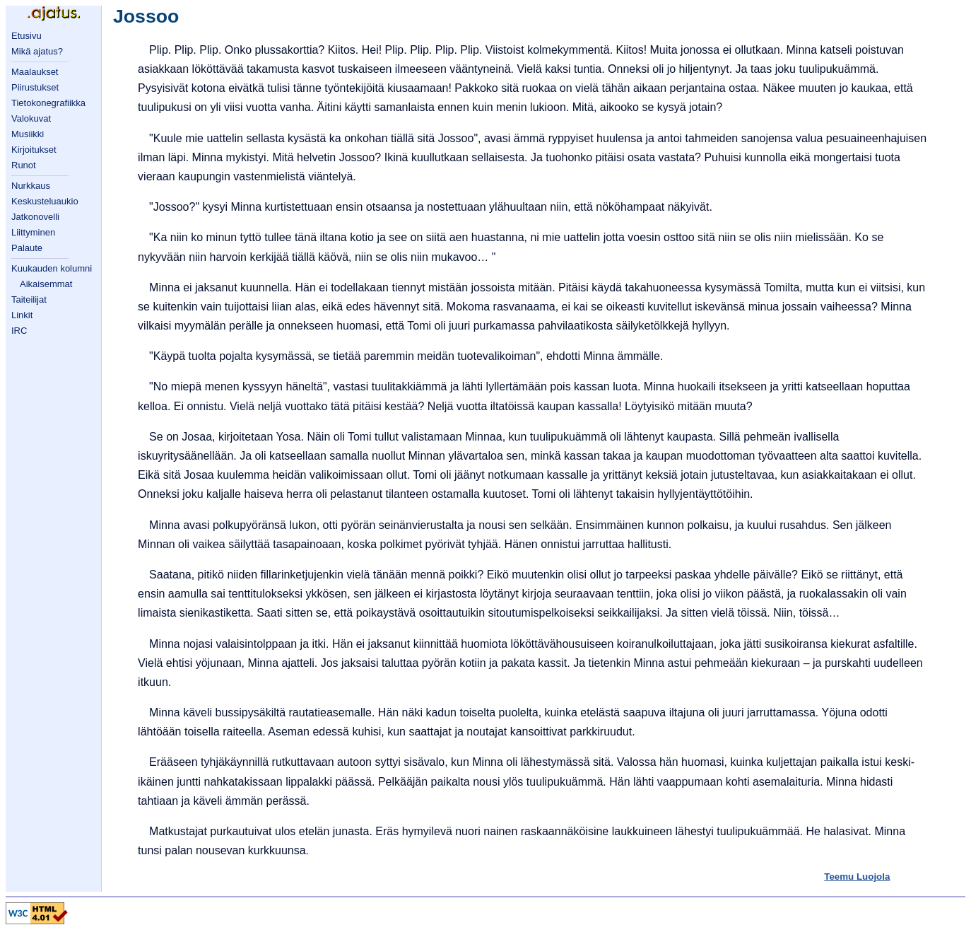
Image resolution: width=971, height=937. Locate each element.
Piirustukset (35, 87)
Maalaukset (34, 71)
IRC (19, 330)
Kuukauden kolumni (51, 268)
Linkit (22, 315)
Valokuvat (31, 118)
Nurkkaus (30, 185)
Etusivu (26, 35)
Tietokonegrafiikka (48, 103)
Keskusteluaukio (44, 201)
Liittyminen (33, 232)
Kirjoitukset (34, 149)
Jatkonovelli (35, 216)
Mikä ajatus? (37, 51)
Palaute (26, 248)
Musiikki (27, 134)
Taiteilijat (29, 299)
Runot (23, 165)
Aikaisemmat (46, 284)
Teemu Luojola (857, 876)
